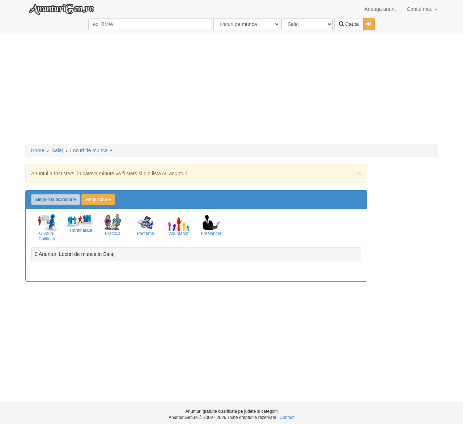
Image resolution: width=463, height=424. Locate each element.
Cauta (349, 24)
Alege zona (98, 199)
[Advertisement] (231, 89)
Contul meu (422, 9)
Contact (287, 417)
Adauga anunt (380, 9)
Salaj (57, 150)
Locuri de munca (91, 150)
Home (37, 150)
